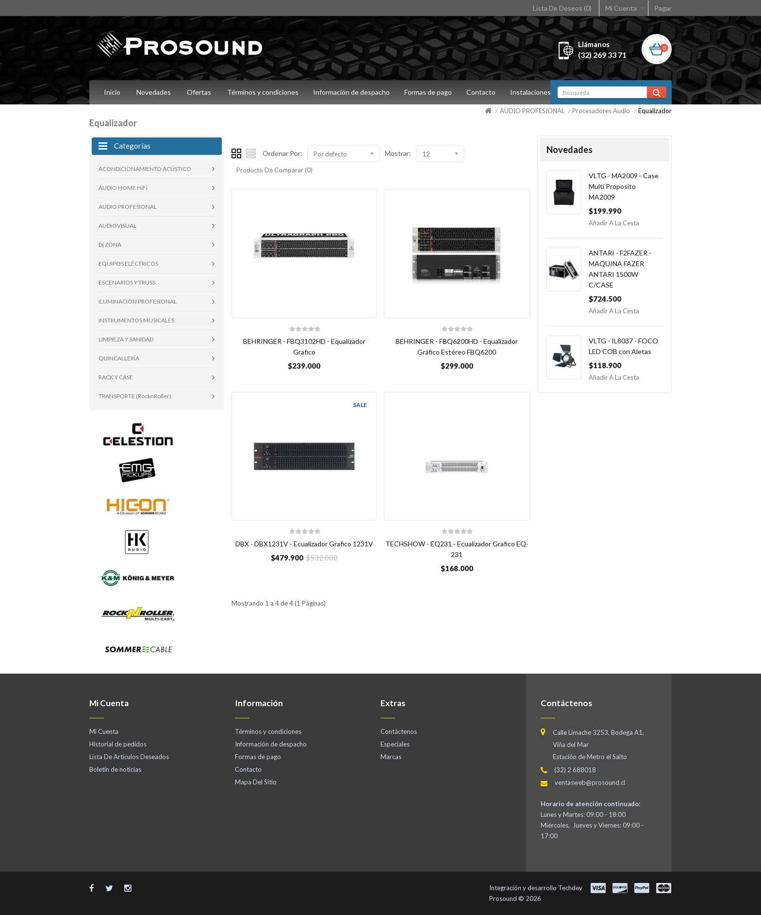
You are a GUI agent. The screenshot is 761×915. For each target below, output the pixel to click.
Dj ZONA (110, 244)
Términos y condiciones (262, 92)
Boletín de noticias (115, 769)
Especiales (395, 744)
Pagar (663, 8)
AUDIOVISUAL (117, 225)
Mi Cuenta (621, 8)
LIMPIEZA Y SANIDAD (126, 339)
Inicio (112, 92)
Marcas (390, 757)
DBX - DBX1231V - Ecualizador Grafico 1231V (304, 544)
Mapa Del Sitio (256, 782)
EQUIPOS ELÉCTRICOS (128, 263)
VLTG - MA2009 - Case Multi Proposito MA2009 (624, 186)
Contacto (485, 92)
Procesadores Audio (601, 111)
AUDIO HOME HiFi (123, 187)
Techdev (570, 888)
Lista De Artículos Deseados (129, 757)
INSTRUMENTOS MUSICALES (136, 320)
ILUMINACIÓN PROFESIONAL (138, 301)
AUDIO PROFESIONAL (532, 111)
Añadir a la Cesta (614, 223)
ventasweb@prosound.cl (590, 782)
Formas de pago (431, 92)
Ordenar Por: (282, 153)
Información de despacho (352, 92)
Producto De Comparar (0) (274, 170)
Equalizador (655, 111)
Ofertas (199, 92)
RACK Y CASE (116, 377)
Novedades (153, 92)
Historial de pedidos (118, 744)
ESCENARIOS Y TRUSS (127, 282)
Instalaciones (536, 92)
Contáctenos (398, 731)
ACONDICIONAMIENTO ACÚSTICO (145, 168)
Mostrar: (398, 153)
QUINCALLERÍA (119, 358)
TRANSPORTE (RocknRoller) (135, 396)
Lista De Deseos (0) (562, 8)
